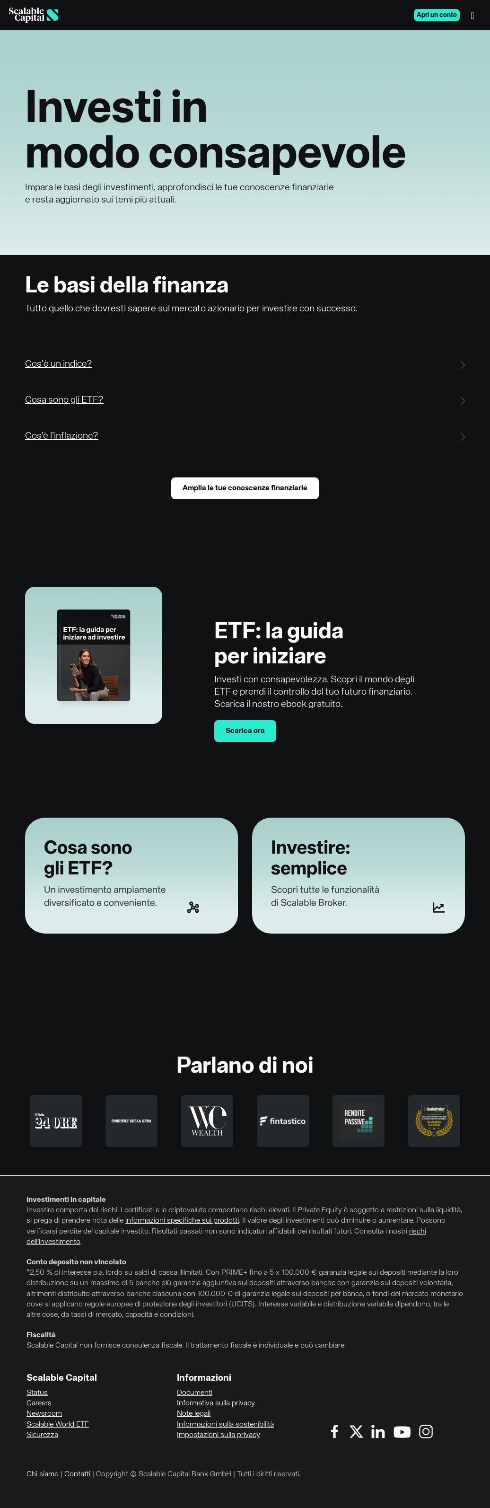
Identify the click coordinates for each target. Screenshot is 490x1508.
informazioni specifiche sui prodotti (182, 1221)
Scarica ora (245, 731)
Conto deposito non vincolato (76, 1262)
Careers (39, 1403)
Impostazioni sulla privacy (218, 1435)
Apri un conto (437, 15)
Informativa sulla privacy (216, 1403)
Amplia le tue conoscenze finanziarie (245, 488)
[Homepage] (33, 15)
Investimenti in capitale (66, 1200)
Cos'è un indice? (58, 364)
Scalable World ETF (57, 1425)
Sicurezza (42, 1435)
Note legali (193, 1414)
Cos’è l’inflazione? (61, 436)
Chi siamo (42, 1474)
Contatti (77, 1474)
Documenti (194, 1393)
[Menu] (475, 15)
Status (37, 1393)
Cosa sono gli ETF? (64, 400)
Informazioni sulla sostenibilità (225, 1425)
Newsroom (44, 1414)
